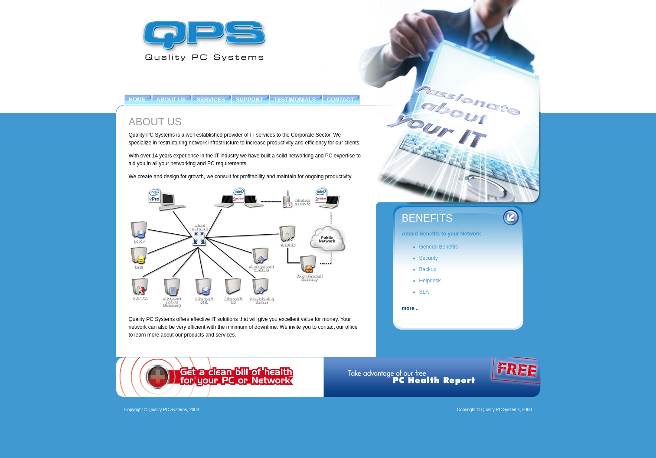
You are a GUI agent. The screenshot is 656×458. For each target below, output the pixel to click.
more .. (410, 308)
